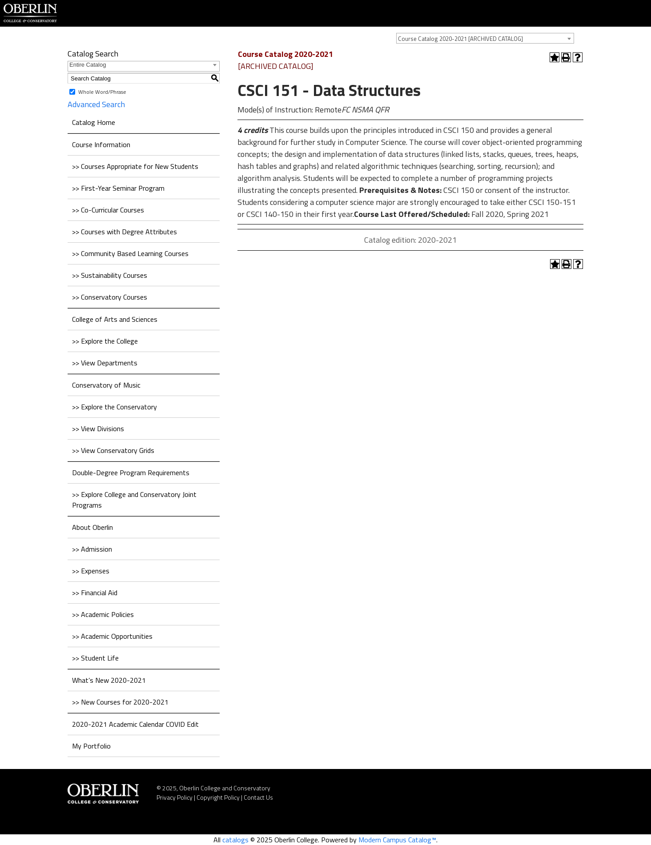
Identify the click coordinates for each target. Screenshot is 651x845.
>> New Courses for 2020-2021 (120, 702)
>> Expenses (90, 570)
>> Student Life (95, 658)
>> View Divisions (98, 428)
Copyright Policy (218, 797)
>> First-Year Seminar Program (118, 188)
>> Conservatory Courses (109, 297)
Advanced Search (96, 104)
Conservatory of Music (106, 385)
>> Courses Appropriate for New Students (135, 166)
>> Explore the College (105, 341)
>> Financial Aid (94, 592)
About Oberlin (92, 527)
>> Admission (92, 549)
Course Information (101, 144)
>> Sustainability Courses (109, 275)
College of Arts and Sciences (114, 319)
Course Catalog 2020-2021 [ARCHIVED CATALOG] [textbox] (460, 38)
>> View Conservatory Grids (113, 450)
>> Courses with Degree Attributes (124, 231)
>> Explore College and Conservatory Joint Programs (134, 499)
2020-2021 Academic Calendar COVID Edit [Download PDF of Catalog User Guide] (135, 724)
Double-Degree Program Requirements (130, 472)
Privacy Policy (175, 797)
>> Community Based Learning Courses (130, 253)
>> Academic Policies (103, 614)
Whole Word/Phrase (102, 92)
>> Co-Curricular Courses (108, 209)
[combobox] (485, 38)
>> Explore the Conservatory (114, 406)
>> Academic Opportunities (112, 636)
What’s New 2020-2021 (109, 680)
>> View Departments (104, 362)
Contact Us (258, 797)
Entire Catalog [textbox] (87, 64)
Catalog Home (93, 122)
